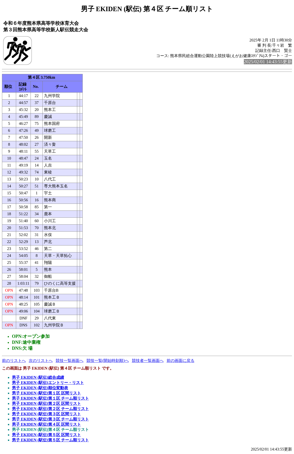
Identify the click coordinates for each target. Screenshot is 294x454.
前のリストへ (14, 360)
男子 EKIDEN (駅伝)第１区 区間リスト (46, 393)
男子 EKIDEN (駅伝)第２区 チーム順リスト (50, 409)
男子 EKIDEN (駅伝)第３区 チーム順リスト (50, 419)
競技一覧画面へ (69, 360)
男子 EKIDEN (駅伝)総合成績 (38, 377)
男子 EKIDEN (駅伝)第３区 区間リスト (46, 414)
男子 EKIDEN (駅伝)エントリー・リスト (48, 383)
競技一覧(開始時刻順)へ (107, 360)
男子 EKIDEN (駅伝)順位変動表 (40, 388)
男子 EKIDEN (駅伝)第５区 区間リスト (46, 435)
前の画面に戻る (180, 360)
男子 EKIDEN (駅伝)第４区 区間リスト (46, 424)
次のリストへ (41, 360)
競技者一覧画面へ (148, 360)
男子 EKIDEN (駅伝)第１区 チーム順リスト (50, 398)
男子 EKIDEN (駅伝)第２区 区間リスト (46, 403)
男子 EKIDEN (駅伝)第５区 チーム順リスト (50, 440)
